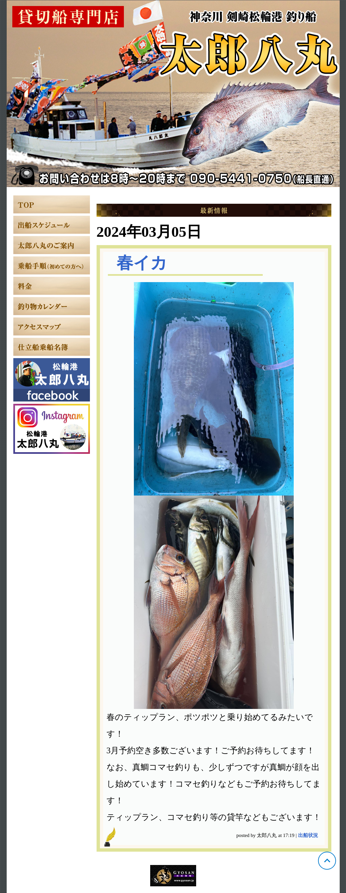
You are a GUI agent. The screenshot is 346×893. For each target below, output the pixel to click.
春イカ (142, 262)
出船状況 (308, 835)
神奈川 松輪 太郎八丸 (173, 93)
